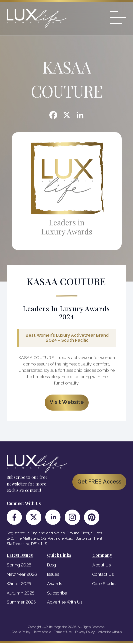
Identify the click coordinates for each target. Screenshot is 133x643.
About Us (101, 564)
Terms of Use (63, 632)
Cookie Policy (21, 632)
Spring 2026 (19, 564)
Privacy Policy (85, 632)
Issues (53, 574)
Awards (54, 583)
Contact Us (103, 574)
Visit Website (67, 402)
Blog (51, 564)
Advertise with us (110, 632)
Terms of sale (42, 632)
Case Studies (104, 583)
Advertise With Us (64, 602)
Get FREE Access (99, 481)
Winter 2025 (19, 583)
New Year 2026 (22, 574)
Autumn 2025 (20, 593)
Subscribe (57, 593)
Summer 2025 (21, 602)
